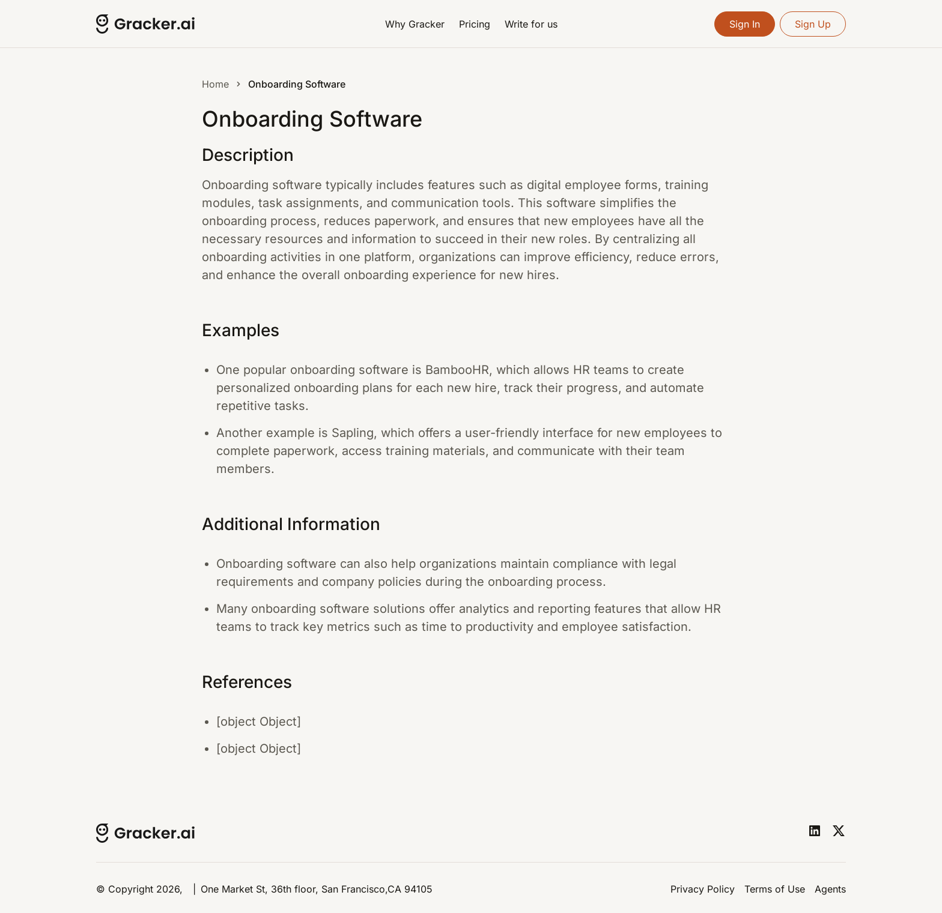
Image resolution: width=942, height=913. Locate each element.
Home (215, 84)
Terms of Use (774, 889)
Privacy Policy (702, 889)
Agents (830, 889)
